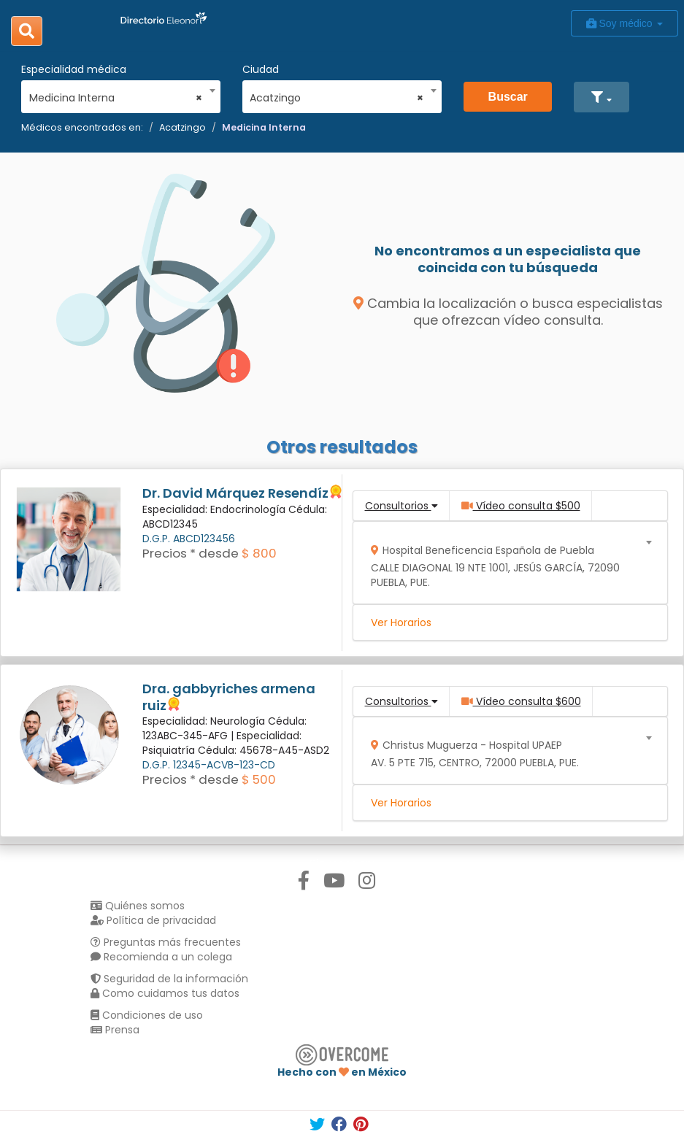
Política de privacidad (153, 920)
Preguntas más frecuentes (166, 942)
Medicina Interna (264, 127)
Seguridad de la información (169, 978)
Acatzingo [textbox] (336, 98)
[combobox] (116, 94)
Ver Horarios (401, 622)
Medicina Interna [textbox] (116, 98)
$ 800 (259, 553)
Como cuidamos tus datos (165, 993)
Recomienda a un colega (161, 956)
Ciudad (260, 69)
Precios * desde (190, 553)
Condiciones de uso (147, 1015)
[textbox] (505, 563)
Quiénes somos (138, 905)
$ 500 (259, 779)
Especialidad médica (73, 69)
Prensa (115, 1029)
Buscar (508, 96)
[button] (601, 97)
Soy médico (624, 23)
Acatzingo (182, 127)
